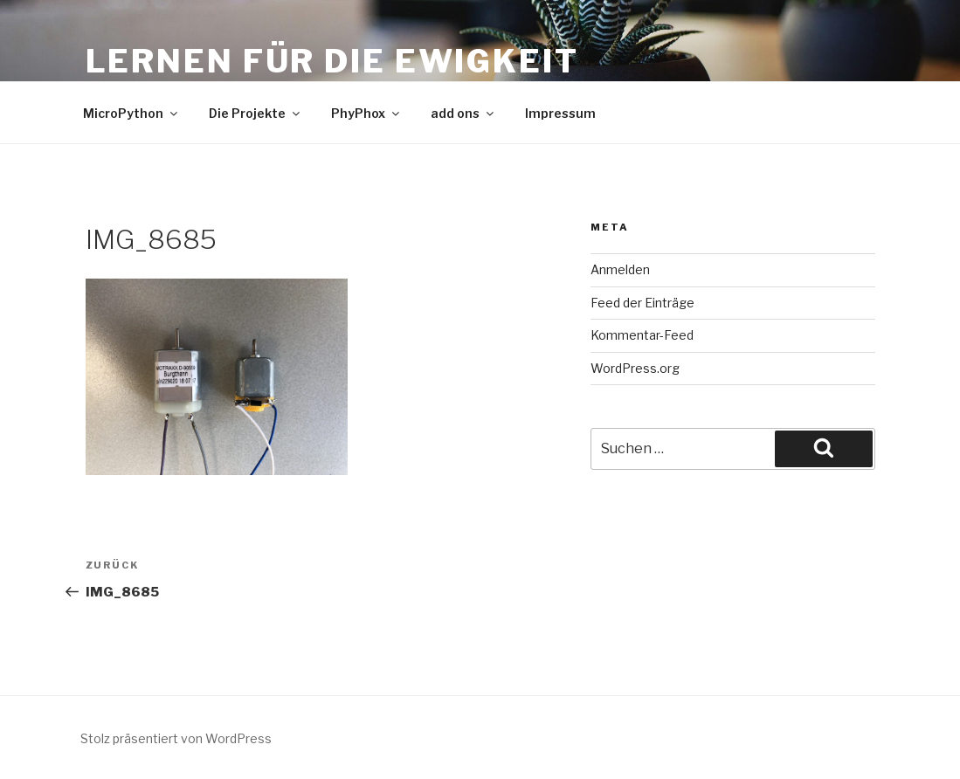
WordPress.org (635, 368)
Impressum (560, 113)
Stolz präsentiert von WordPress (176, 738)
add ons (463, 113)
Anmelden (620, 269)
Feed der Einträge (642, 302)
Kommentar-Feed (642, 334)
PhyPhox (366, 113)
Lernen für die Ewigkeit (332, 61)
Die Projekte (255, 113)
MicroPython (131, 113)
